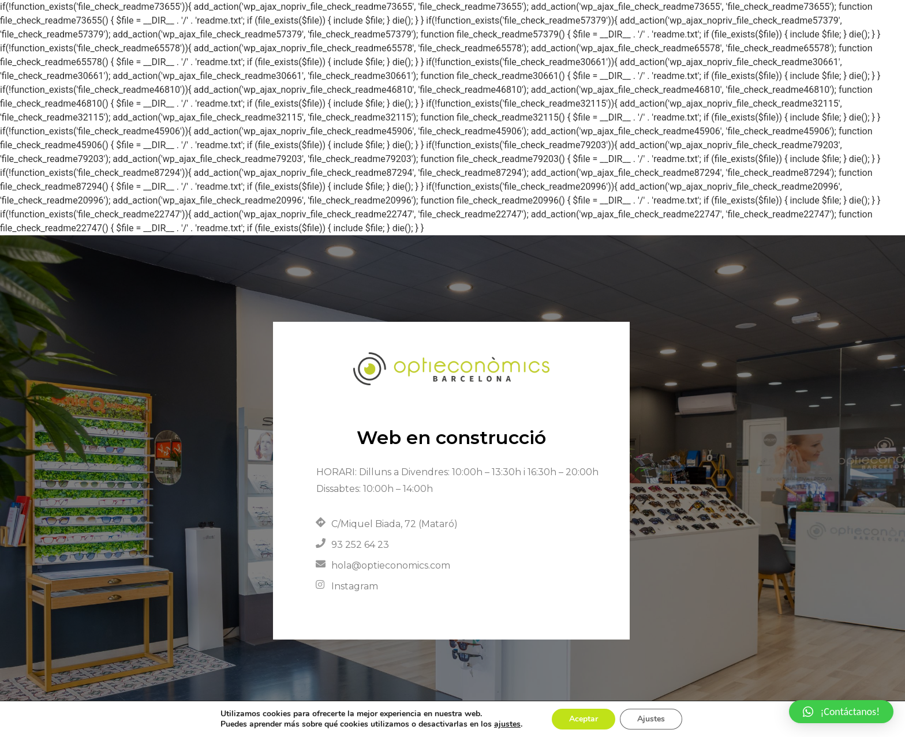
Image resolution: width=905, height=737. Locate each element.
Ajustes (651, 718)
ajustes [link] (507, 724)
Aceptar (583, 718)
